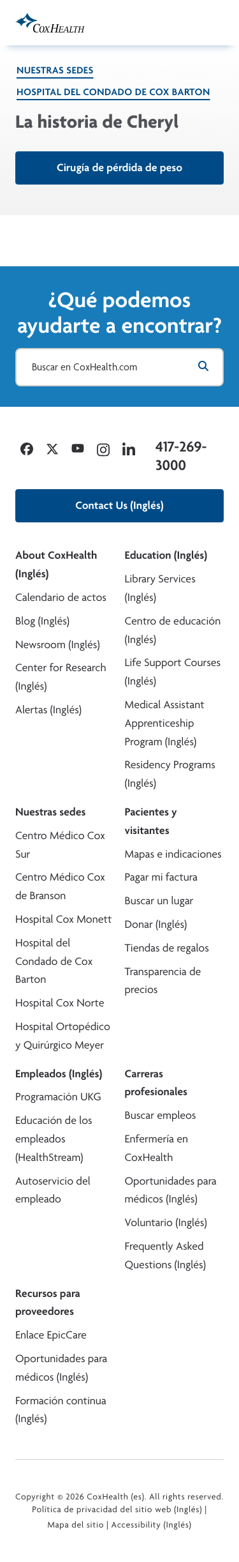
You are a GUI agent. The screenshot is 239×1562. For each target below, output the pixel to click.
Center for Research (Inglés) (60, 677)
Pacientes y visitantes (151, 821)
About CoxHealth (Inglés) (56, 564)
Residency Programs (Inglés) (170, 774)
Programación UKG (58, 1096)
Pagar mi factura (161, 877)
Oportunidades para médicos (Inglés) (171, 1190)
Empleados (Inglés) (58, 1074)
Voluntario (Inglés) (166, 1222)
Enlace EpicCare (51, 1335)
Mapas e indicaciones (173, 854)
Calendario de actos (60, 597)
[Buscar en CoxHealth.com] (119, 367)
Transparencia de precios (163, 981)
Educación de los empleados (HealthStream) (53, 1139)
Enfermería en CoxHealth (157, 1148)
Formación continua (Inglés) (60, 1410)
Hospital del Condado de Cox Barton (113, 92)
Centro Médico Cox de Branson (60, 886)
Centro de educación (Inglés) (173, 630)
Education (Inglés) (166, 555)
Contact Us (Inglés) (119, 505)
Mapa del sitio (75, 1525)
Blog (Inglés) (42, 621)
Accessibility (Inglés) (152, 1525)
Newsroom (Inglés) (57, 644)
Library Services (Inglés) (160, 588)
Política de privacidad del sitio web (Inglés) (117, 1510)
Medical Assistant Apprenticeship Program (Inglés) (165, 723)
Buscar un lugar (159, 900)
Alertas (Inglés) (48, 710)
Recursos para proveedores (47, 1303)
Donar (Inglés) (156, 924)
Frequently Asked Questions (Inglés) (165, 1255)
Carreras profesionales (156, 1083)
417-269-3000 (181, 455)
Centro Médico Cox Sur (60, 845)
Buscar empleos (160, 1115)
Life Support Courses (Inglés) (173, 672)
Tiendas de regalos (167, 948)
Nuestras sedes (55, 70)
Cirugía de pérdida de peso (119, 167)
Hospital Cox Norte (60, 1003)
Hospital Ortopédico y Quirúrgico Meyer (62, 1036)
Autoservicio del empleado (53, 1190)
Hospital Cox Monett (63, 919)
